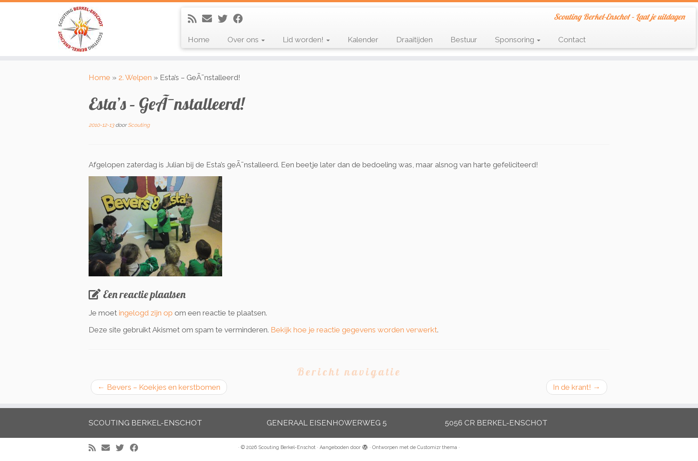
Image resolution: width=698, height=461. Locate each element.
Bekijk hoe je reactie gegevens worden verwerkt (354, 329)
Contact (572, 39)
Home (199, 39)
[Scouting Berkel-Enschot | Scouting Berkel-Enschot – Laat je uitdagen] (80, 29)
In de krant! (577, 387)
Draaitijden (414, 39)
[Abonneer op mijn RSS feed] (195, 18)
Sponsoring (517, 39)
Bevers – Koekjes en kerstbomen (158, 387)
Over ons (246, 39)
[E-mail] (210, 18)
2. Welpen (135, 77)
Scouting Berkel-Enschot (287, 447)
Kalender (363, 39)
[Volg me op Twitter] (225, 18)
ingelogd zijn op (146, 312)
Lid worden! (306, 39)
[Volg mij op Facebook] (241, 18)
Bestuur (463, 39)
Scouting (139, 125)
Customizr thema (437, 447)
